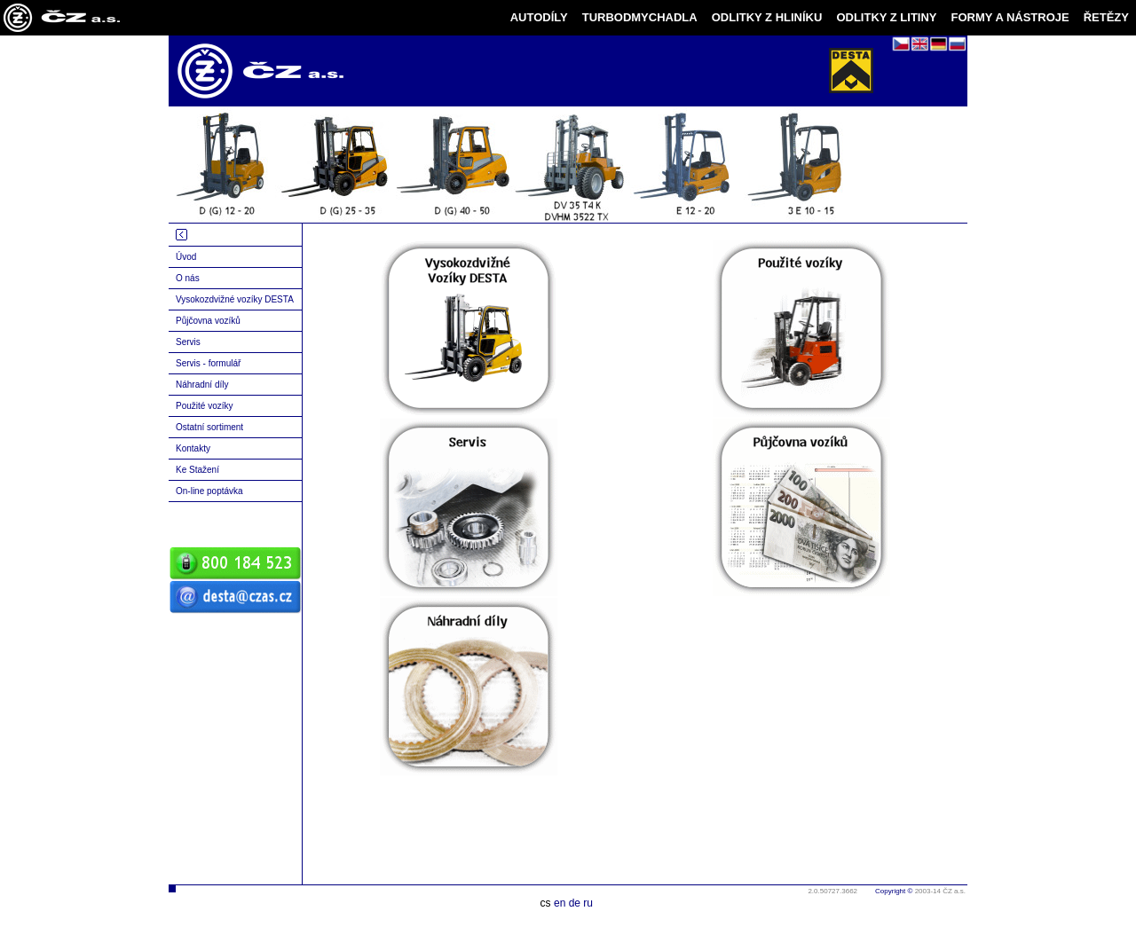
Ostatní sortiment (209, 427)
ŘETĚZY (1106, 17)
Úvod (186, 257)
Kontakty (193, 448)
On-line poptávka (209, 491)
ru (588, 903)
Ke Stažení (197, 470)
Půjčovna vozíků (208, 321)
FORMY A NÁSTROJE (1010, 17)
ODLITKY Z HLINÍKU (767, 17)
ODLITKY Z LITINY (886, 17)
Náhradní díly (202, 384)
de (574, 903)
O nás (188, 278)
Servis (188, 342)
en (559, 903)
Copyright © (893, 891)
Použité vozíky (204, 406)
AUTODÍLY (539, 17)
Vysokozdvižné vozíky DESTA (235, 299)
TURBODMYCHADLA (640, 17)
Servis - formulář (208, 363)
